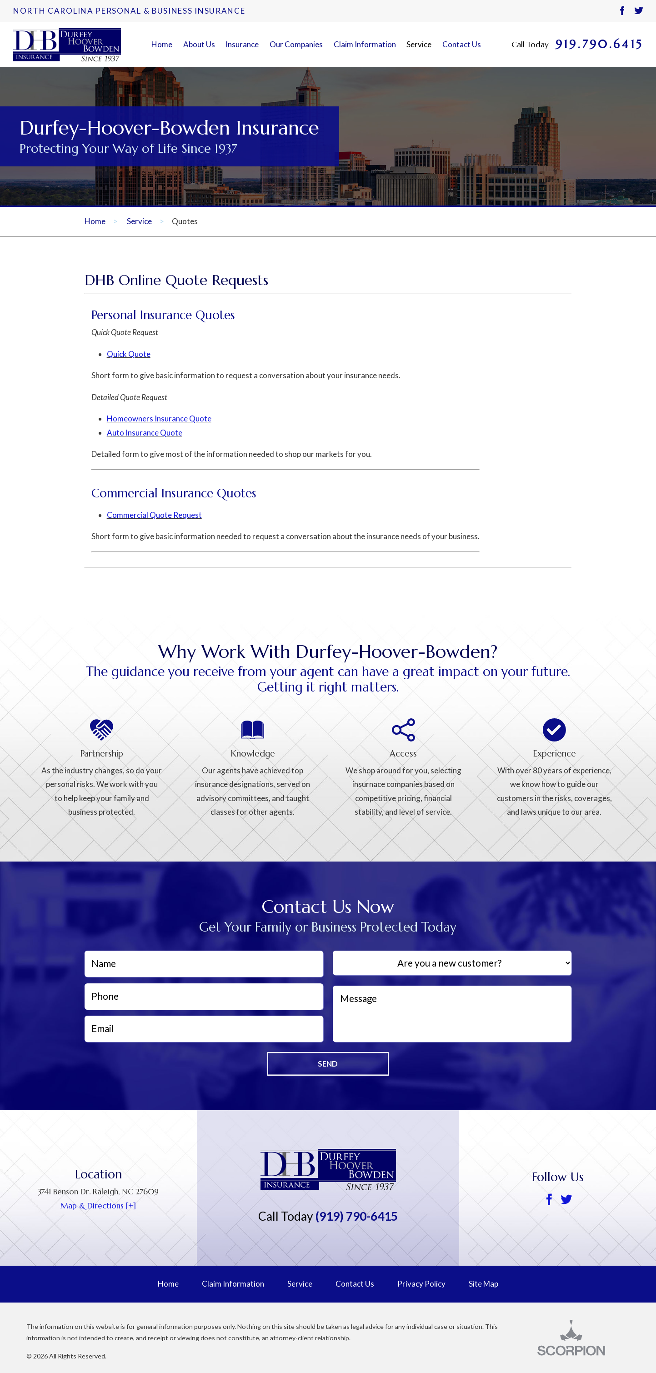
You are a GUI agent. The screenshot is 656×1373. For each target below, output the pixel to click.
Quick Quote (128, 354)
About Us (199, 44)
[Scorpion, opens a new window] (583, 1338)
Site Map (483, 1283)
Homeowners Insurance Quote (159, 418)
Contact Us (461, 44)
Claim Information (365, 44)
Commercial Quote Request (154, 515)
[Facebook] (622, 11)
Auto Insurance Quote (144, 432)
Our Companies (296, 44)
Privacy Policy (421, 1283)
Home (161, 44)
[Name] (204, 964)
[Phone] (204, 996)
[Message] (452, 1014)
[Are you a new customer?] (452, 963)
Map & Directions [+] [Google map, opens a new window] (98, 1206)
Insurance (242, 44)
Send (328, 1063)
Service (418, 44)
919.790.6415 (599, 44)
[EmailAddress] (204, 1029)
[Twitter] (638, 11)
